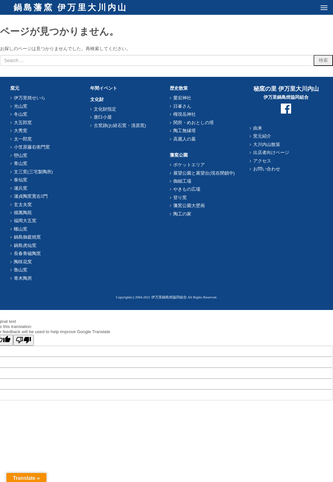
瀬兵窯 (20, 188)
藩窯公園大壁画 (189, 205)
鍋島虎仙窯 (25, 245)
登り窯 (180, 197)
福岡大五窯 (25, 220)
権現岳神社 (184, 114)
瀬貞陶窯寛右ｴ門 (31, 196)
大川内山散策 (266, 144)
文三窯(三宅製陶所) (33, 171)
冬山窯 (20, 114)
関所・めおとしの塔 (193, 122)
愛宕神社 (182, 97)
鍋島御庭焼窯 (27, 237)
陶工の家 (182, 214)
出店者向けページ (271, 152)
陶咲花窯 (23, 261)
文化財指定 (105, 109)
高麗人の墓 (184, 139)
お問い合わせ (266, 169)
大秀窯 (20, 130)
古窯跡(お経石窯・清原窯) (120, 125)
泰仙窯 (20, 179)
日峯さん (182, 106)
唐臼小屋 (103, 117)
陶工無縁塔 (184, 130)
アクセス (262, 161)
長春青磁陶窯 (27, 253)
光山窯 (20, 106)
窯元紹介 (262, 136)
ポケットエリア (189, 164)
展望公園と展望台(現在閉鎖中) (204, 173)
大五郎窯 (23, 122)
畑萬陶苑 (23, 212)
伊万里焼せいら (29, 97)
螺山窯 (20, 229)
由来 (257, 128)
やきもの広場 (186, 189)
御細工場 (182, 181)
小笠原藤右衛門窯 (32, 147)
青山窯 (20, 163)
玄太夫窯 (23, 204)
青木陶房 (23, 278)
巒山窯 (20, 155)
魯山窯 (20, 270)
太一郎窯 (23, 139)
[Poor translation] (23, 340)
